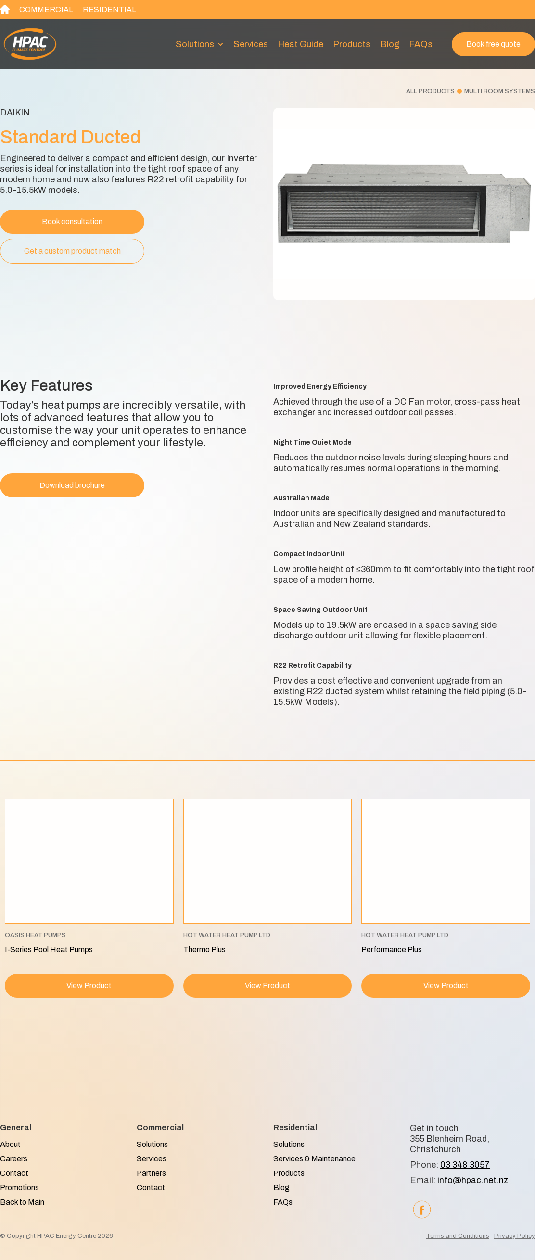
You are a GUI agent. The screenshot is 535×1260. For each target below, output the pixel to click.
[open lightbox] (404, 204)
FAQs (421, 44)
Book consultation (72, 221)
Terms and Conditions (457, 1236)
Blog (389, 44)
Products (351, 44)
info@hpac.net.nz (473, 1180)
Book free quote (493, 44)
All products (430, 91)
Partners (151, 1173)
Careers (13, 1159)
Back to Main (22, 1202)
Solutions (152, 1144)
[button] (199, 44)
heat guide (300, 44)
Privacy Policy (514, 1236)
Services (250, 44)
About (10, 1144)
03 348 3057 (465, 1165)
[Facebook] (422, 1209)
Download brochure (72, 485)
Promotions (19, 1188)
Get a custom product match (72, 251)
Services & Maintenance (314, 1159)
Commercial (46, 9)
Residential (109, 9)
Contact (14, 1173)
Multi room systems (499, 91)
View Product (89, 985)
